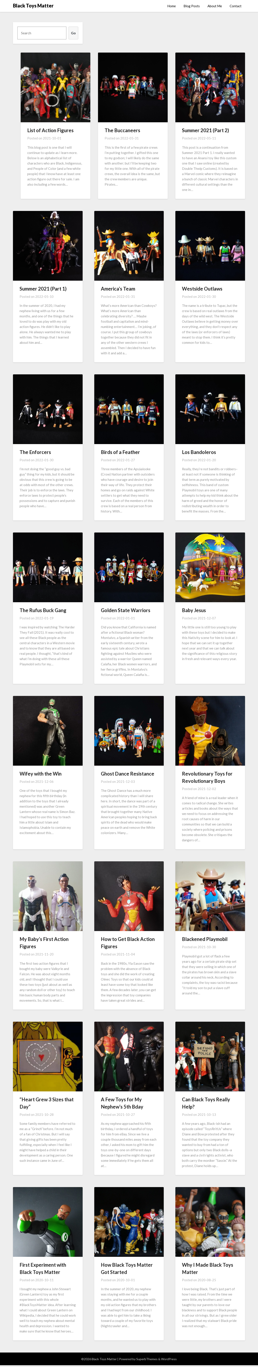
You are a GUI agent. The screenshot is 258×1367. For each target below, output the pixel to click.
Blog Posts (192, 6)
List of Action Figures (50, 130)
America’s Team (118, 289)
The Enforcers (35, 452)
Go (73, 33)
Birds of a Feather (120, 452)
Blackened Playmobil (204, 939)
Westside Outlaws (202, 289)
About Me (214, 6)
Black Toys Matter (33, 6)
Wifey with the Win (41, 774)
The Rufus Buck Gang (43, 610)
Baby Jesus (194, 610)
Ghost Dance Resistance (127, 774)
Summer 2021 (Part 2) (205, 130)
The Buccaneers (122, 130)
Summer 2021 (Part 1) (43, 289)
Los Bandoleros (199, 452)
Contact (236, 6)
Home (171, 6)
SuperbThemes (147, 1359)
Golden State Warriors (125, 610)
